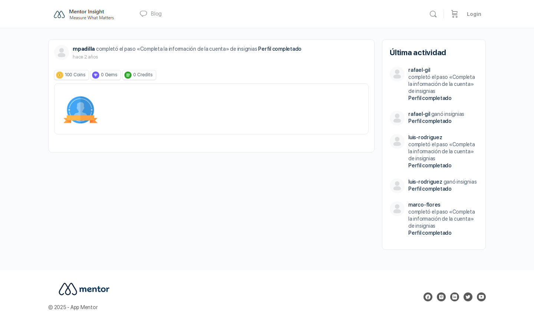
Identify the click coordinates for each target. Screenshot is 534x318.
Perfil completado (279, 49)
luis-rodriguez (425, 137)
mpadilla (84, 49)
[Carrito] (454, 14)
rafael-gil (419, 70)
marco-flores (424, 205)
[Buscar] (433, 14)
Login (474, 14)
